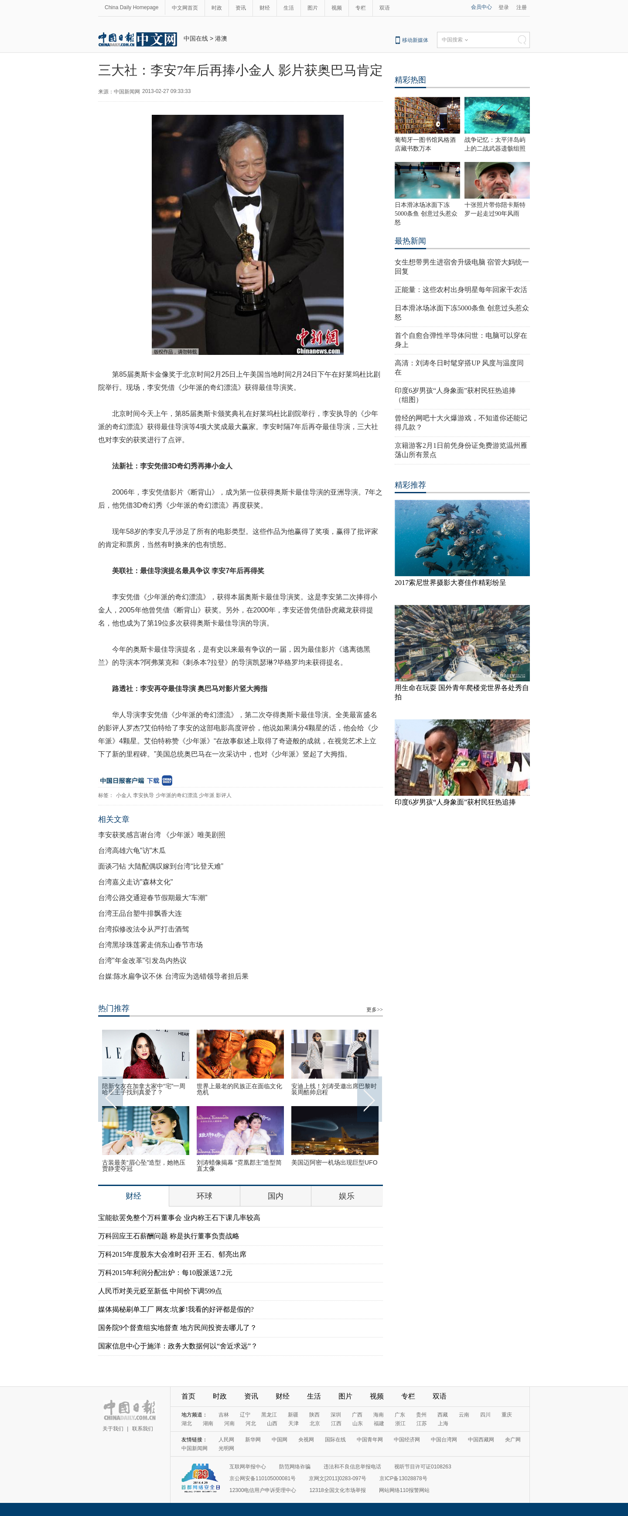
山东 (357, 1423)
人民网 (226, 1440)
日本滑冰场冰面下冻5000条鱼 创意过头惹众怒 (426, 214)
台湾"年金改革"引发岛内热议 (142, 960)
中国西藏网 (481, 1440)
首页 (188, 1396)
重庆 (507, 1415)
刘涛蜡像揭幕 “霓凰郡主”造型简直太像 (239, 1165)
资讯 (241, 8)
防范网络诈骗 (295, 1467)
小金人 (124, 795)
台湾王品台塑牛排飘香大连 (140, 913)
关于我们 (112, 1429)
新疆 (293, 1415)
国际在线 (335, 1440)
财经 (264, 8)
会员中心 (481, 7)
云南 (464, 1415)
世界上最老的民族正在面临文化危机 (239, 1089)
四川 (485, 1415)
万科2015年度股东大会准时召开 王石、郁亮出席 (172, 1254)
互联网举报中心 (247, 1467)
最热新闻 (410, 241)
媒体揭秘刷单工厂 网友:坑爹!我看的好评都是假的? (176, 1309)
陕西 (314, 1415)
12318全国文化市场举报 (337, 1490)
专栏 (360, 8)
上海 (443, 1423)
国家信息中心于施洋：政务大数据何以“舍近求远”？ (178, 1346)
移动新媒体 (415, 40)
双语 (384, 8)
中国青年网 (370, 1440)
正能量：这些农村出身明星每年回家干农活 (461, 289)
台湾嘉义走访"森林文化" (135, 882)
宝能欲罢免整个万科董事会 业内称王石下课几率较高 (179, 1217)
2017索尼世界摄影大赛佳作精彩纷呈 (450, 582)
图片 (312, 8)
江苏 (421, 1423)
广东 (400, 1415)
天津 (293, 1423)
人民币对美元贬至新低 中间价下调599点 (160, 1291)
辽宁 (245, 1415)
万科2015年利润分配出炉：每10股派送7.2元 (165, 1272)
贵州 (421, 1415)
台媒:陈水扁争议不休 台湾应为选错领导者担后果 (173, 976)
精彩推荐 (410, 485)
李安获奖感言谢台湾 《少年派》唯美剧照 (161, 835)
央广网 (513, 1440)
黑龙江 (269, 1415)
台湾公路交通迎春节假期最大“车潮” (153, 897)
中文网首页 (185, 8)
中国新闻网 (194, 1448)
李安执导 (143, 795)
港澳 (221, 38)
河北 (251, 1423)
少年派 (207, 795)
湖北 (186, 1423)
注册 (521, 7)
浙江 (400, 1423)
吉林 (223, 1415)
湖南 (208, 1423)
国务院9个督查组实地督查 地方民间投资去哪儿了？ (177, 1327)
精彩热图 (410, 80)
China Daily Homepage (131, 7)
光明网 (226, 1448)
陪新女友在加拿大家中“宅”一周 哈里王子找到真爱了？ (143, 1089)
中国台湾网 (444, 1440)
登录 (503, 7)
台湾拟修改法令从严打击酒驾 (143, 929)
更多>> (374, 1010)
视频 (336, 8)
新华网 (253, 1440)
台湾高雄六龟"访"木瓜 (132, 850)
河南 (229, 1423)
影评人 (224, 795)
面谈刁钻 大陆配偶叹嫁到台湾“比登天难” (160, 866)
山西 (272, 1423)
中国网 (279, 1440)
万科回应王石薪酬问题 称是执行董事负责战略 (168, 1236)
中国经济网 (407, 1440)
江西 (336, 1423)
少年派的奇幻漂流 (177, 795)
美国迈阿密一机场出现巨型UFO (334, 1162)
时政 (217, 8)
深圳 (336, 1415)
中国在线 (196, 38)
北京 (315, 1423)
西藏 (442, 1415)
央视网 (306, 1440)
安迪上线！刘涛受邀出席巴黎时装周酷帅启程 (334, 1089)
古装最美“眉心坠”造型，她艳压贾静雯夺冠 (143, 1165)
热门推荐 (114, 1008)
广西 (357, 1415)
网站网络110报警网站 (404, 1490)
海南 (378, 1415)
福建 (379, 1423)
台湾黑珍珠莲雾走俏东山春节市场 (150, 945)
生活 (288, 8)
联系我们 (142, 1429)
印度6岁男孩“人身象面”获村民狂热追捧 (455, 802)
